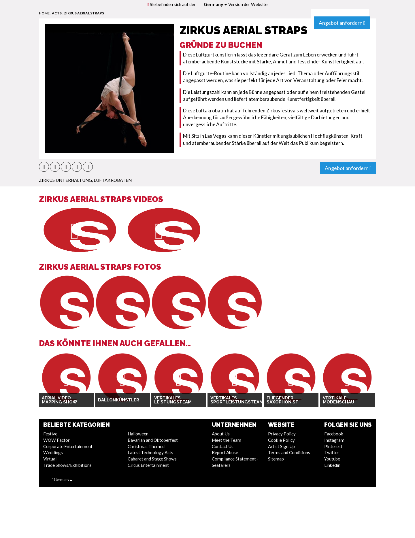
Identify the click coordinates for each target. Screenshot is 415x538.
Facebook (333, 433)
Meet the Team (226, 440)
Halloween (138, 433)
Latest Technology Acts (150, 452)
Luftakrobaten (113, 180)
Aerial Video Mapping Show (59, 400)
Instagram (334, 440)
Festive (50, 433)
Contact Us (222, 446)
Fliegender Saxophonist (283, 400)
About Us (221, 433)
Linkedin (332, 465)
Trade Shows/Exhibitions (67, 465)
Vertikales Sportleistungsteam (234, 400)
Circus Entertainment (148, 465)
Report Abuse (225, 452)
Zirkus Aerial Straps (84, 13)
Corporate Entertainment (68, 446)
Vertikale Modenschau (338, 400)
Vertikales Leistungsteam (173, 400)
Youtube (332, 458)
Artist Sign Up (281, 446)
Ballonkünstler (118, 400)
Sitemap (276, 458)
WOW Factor (56, 440)
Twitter (331, 452)
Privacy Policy (282, 433)
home (44, 13)
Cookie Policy (281, 440)
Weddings (53, 452)
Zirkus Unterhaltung (65, 180)
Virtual (49, 458)
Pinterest (333, 446)
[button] (44, 167)
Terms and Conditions (289, 452)
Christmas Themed (146, 446)
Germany (215, 4)
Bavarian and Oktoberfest (153, 440)
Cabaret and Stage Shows (152, 458)
